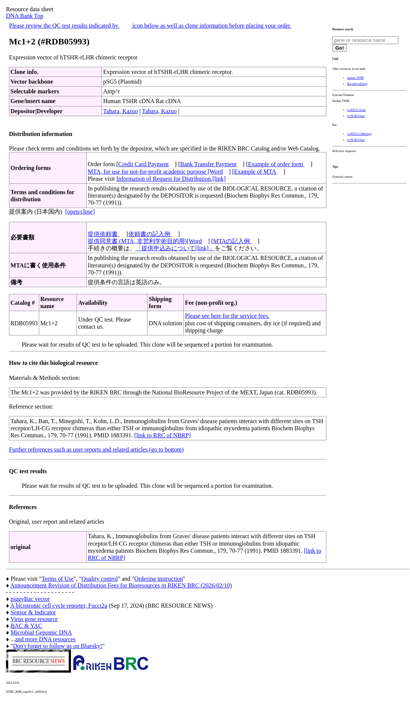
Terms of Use (57, 579)
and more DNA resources (45, 639)
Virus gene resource (34, 619)
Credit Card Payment (143, 164)
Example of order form (276, 164)
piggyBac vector (30, 599)
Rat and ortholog (357, 84)
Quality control (99, 579)
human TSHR (355, 78)
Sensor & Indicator (33, 612)
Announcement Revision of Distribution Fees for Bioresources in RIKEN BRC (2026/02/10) (121, 585)
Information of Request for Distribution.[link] (171, 179)
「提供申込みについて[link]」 (175, 248)
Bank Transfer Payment (208, 164)
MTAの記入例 (232, 241)
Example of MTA (255, 171)
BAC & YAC (26, 626)
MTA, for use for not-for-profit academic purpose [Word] (159, 171)
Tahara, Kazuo (120, 111)
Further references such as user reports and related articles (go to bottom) (96, 449)
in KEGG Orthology (359, 134)
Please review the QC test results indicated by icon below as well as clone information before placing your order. (150, 25)
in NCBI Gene (355, 116)
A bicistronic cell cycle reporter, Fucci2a (58, 605)
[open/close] (80, 211)
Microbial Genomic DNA (41, 632)
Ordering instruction (158, 579)
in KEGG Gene (356, 110)
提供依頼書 (103, 234)
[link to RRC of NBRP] (162, 435)
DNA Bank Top (24, 16)
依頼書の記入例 (150, 234)
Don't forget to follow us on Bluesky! (57, 646)
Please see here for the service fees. (227, 316)
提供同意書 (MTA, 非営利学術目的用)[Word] (149, 241)
